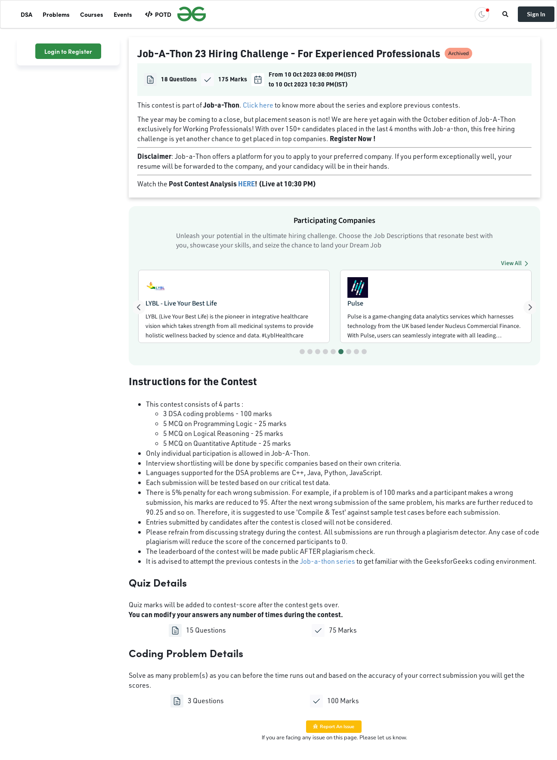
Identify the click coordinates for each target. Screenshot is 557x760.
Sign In (536, 14)
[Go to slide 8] (356, 351)
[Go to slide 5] (333, 351)
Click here (258, 104)
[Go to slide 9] (364, 351)
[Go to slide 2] (310, 351)
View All (514, 263)
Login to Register (68, 51)
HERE (246, 183)
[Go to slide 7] (348, 351)
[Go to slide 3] (317, 351)
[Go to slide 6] (340, 351)
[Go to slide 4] (325, 351)
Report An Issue (334, 726)
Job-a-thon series (327, 560)
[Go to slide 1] (302, 351)
